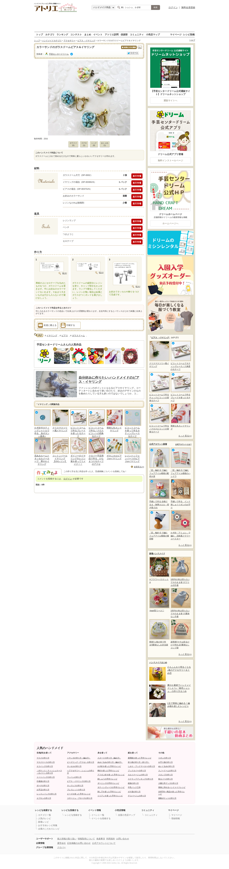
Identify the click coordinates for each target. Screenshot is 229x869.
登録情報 (175, 818)
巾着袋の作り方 (43, 781)
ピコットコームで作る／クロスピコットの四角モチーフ (96, 432)
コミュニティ (137, 34)
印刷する (68, 326)
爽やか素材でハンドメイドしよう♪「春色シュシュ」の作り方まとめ (179, 688)
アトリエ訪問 (112, 34)
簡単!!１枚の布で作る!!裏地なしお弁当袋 (159, 632)
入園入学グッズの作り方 (168, 783)
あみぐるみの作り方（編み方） (110, 762)
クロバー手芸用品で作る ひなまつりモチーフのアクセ (96, 459)
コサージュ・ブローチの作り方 (79, 798)
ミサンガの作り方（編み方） (79, 758)
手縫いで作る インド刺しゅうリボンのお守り (180, 494)
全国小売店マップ (126, 815)
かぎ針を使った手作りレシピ (109, 766)
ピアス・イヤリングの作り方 (79, 781)
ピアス (64, 335)
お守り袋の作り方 (165, 762)
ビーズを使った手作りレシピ (79, 794)
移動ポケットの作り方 (167, 798)
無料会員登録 (188, 7)
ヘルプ (192, 40)
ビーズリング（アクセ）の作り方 (80, 762)
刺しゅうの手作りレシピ (107, 779)
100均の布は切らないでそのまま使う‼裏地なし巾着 (180, 603)
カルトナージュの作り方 (138, 775)
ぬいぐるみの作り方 (166, 766)
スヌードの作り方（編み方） (109, 758)
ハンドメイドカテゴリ (52, 40)
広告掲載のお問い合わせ (79, 843)
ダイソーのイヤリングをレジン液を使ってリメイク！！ (78, 459)
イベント (97, 34)
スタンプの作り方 (165, 775)
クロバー (61, 847)
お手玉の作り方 (43, 790)
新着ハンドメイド (157, 553)
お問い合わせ (122, 838)
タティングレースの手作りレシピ (111, 787)
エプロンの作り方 (44, 798)
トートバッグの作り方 (46, 777)
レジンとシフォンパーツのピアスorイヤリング (132, 458)
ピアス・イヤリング (86, 40)
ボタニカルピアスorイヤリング (114, 457)
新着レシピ (43, 822)
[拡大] (64, 273)
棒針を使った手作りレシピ (108, 771)
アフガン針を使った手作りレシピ (111, 775)
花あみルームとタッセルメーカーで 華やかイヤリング (41, 459)
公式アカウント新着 (158, 444)
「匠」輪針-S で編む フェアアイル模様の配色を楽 (159, 462)
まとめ (87, 34)
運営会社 (61, 843)
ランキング (62, 34)
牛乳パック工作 (134, 787)
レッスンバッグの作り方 (47, 794)
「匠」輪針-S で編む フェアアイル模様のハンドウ (180, 462)
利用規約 (110, 838)
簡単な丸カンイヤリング (114, 429)
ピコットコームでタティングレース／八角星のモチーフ (180, 355)
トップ (39, 34)
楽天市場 (137, 176)
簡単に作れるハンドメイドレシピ (171, 787)
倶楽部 (124, 34)
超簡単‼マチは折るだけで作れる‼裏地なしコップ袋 (180, 634)
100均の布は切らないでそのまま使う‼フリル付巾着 (180, 571)
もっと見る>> (185, 436)
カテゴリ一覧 (44, 815)
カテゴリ (49, 34)
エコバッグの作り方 (45, 766)
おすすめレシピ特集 (47, 825)
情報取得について (86, 838)
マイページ (175, 34)
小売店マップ (153, 34)
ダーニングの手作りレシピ (108, 783)
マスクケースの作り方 (46, 762)
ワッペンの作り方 (74, 777)
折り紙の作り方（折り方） (139, 762)
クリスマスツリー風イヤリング (59, 429)
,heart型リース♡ (159, 600)
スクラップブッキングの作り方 (140, 779)
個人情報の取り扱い (66, 838)
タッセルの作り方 (74, 766)
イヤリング (52, 335)
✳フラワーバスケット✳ (159, 570)
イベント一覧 (97, 815)
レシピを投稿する (73, 815)
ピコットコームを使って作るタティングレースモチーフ (132, 432)
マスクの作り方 (43, 758)
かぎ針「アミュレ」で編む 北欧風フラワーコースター (180, 525)
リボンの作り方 (164, 758)
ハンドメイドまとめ (158, 662)
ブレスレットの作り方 (76, 790)
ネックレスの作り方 (75, 785)
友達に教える (47, 326)
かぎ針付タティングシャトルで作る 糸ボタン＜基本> (41, 432)
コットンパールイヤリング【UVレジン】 (59, 458)
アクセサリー (69, 40)
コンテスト (76, 34)
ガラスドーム (78, 335)
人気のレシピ (44, 818)
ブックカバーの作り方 (137, 771)
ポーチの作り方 (43, 785)
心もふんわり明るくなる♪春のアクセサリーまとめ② (179, 670)
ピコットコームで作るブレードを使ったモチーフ (78, 432)
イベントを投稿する (101, 818)
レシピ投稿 (189, 34)
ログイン (173, 7)
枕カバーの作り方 (165, 779)
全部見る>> (139, 467)
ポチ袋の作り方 (134, 792)
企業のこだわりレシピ (49, 829)
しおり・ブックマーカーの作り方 (141, 766)
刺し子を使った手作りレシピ (109, 792)
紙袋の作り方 (133, 783)
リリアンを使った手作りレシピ (110, 796)
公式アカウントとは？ (183, 444)
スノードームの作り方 (167, 771)
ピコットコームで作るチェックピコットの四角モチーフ (159, 387)
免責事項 (100, 838)
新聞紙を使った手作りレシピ (139, 758)
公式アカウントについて (104, 843)
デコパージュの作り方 (137, 796)
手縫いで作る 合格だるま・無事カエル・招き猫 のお (159, 494)
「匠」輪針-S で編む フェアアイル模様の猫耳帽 (159, 525)
